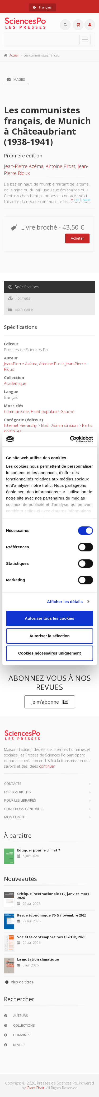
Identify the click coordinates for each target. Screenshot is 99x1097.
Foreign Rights (17, 792)
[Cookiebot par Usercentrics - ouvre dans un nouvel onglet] (70, 439)
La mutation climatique (38, 959)
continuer (47, 766)
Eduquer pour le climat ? (38, 850)
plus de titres (18, 981)
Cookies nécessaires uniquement (49, 653)
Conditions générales (24, 808)
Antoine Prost (60, 166)
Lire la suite (80, 199)
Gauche (67, 411)
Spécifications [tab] (23, 286)
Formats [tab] (19, 298)
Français (42, 7)
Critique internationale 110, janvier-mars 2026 (53, 895)
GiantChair (35, 1087)
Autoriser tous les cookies (49, 618)
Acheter (77, 238)
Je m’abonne (49, 702)
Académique (15, 383)
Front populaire (45, 411)
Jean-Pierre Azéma (23, 166)
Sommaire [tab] (20, 309)
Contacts (12, 783)
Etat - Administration (59, 425)
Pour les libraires (20, 800)
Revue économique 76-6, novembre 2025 (51, 915)
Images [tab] (16, 79)
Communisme (16, 411)
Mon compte (15, 817)
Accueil (14, 55)
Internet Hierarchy (20, 425)
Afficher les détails (65, 601)
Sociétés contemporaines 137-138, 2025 (51, 937)
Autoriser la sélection (49, 636)
